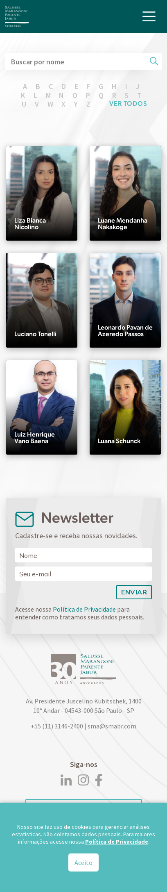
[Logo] (17, 16)
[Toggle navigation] (149, 16)
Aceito (83, 864)
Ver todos (128, 103)
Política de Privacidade (84, 609)
